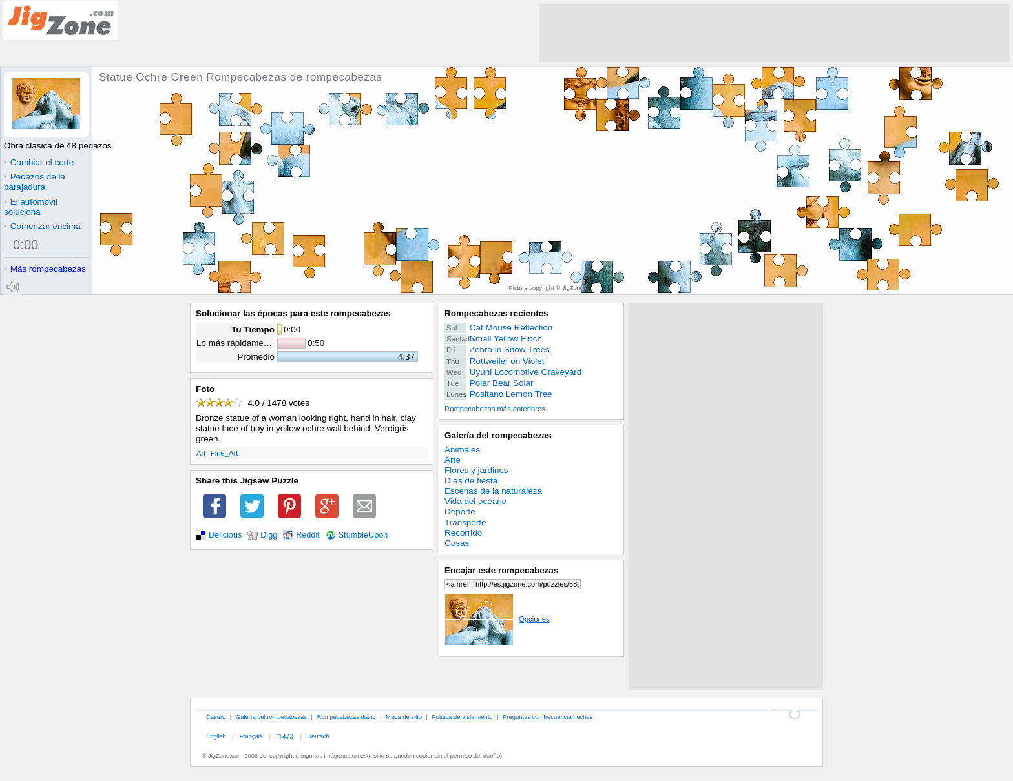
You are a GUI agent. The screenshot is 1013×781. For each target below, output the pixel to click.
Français (251, 736)
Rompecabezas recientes (496, 313)
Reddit (308, 535)
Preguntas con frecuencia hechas (547, 716)
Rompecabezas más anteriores (494, 408)
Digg (268, 535)
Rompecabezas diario (346, 716)
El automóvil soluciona (30, 207)
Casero (215, 716)
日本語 (284, 736)
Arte (452, 460)
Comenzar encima (42, 226)
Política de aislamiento (462, 716)
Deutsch (318, 736)
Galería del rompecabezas (498, 435)
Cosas (456, 543)
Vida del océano (475, 501)
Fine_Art (224, 453)
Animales (462, 449)
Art (200, 453)
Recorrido (463, 533)
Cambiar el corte (39, 162)
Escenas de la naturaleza (493, 491)
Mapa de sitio (404, 716)
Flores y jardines (476, 470)
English (216, 736)
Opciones (497, 619)
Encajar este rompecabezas (501, 570)
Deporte (459, 511)
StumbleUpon (363, 535)
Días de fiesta (470, 480)
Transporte (465, 522)
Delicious (225, 535)
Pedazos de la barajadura (34, 182)
